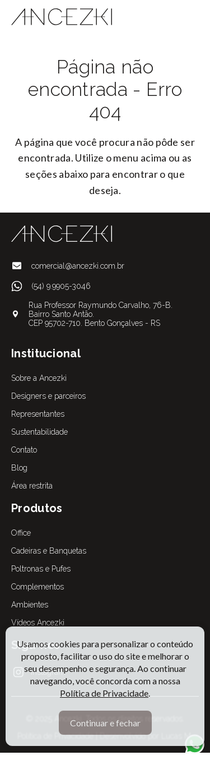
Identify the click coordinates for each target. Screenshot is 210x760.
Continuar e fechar (105, 722)
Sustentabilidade (39, 431)
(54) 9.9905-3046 (61, 286)
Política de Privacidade (104, 693)
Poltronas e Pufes (41, 568)
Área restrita (32, 485)
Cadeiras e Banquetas (48, 550)
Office (21, 532)
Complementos (37, 586)
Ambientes (29, 604)
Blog (19, 467)
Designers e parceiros (48, 395)
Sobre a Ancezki (39, 378)
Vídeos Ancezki (37, 622)
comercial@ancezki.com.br (77, 265)
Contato (24, 449)
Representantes (37, 413)
